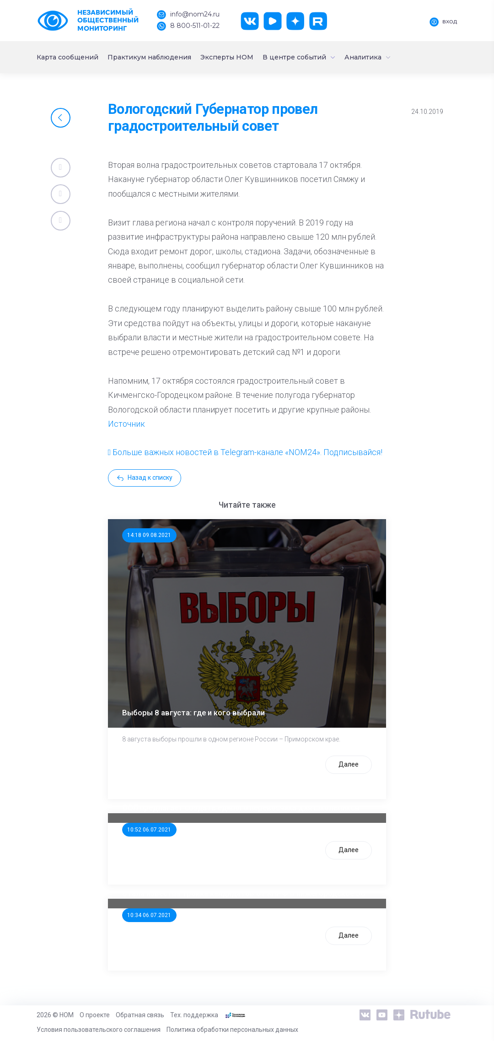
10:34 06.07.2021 (149, 915)
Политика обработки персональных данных (232, 1029)
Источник (126, 424)
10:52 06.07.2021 (149, 829)
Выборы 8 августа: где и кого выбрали (193, 712)
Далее (348, 764)
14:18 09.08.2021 (149, 535)
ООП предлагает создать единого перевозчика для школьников (241, 807)
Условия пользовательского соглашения (99, 1029)
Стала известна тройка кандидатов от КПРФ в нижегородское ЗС (243, 893)
